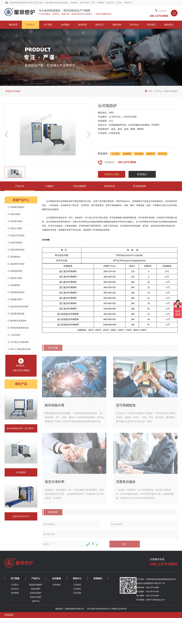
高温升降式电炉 (15, 249)
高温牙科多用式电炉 (18, 306)
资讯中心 (77, 578)
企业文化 (15, 589)
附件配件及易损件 (16, 321)
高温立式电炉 (14, 228)
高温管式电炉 (14, 221)
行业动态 (77, 589)
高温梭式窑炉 (14, 299)
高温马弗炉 (13, 214)
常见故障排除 (139, 186)
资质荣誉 (15, 593)
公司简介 (15, 585)
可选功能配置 (79, 186)
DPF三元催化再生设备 (19, 349)
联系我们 (142, 174)
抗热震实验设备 (15, 313)
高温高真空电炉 (15, 292)
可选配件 (49, 186)
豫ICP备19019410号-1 (101, 609)
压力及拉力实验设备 (18, 342)
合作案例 (56, 578)
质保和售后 (109, 186)
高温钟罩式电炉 (15, 264)
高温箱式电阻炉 (15, 207)
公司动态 (77, 585)
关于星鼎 (15, 578)
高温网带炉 (13, 285)
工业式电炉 (13, 335)
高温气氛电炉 (14, 242)
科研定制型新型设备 (18, 328)
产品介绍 (19, 186)
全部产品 (35, 601)
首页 (150, 91)
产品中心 (158, 91)
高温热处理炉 (14, 271)
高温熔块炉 (13, 257)
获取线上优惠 (111, 174)
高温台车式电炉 (13, 91)
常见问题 (77, 593)
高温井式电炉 (14, 278)
